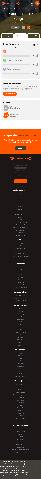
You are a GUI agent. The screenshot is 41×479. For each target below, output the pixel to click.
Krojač (20, 353)
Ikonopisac (20, 442)
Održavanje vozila (20, 381)
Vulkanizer (20, 405)
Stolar (20, 316)
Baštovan (20, 277)
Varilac (20, 212)
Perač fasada (20, 285)
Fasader (20, 199)
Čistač (20, 269)
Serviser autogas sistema (20, 395)
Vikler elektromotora (20, 246)
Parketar (20, 204)
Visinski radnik (20, 282)
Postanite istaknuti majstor (20, 176)
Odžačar (20, 274)
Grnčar (20, 322)
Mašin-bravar (20, 327)
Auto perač (20, 402)
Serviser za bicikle (20, 444)
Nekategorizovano (20, 425)
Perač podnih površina (20, 272)
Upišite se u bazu (20, 170)
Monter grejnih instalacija (20, 298)
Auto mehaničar (20, 392)
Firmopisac (20, 439)
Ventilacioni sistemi (20, 301)
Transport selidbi (20, 431)
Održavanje (20, 263)
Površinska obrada (20, 332)
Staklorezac (20, 319)
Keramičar (21, 206)
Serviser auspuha (20, 418)
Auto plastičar (20, 416)
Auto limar (20, 387)
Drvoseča (20, 280)
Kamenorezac (21, 324)
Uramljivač (20, 337)
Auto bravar (20, 389)
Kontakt (33, 36)
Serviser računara (21, 259)
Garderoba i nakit (20, 350)
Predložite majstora (20, 165)
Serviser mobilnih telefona (20, 256)
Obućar (20, 355)
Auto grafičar (20, 397)
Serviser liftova (20, 248)
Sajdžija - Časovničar (21, 361)
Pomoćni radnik (20, 225)
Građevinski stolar (20, 214)
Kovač (20, 329)
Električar (18, 8)
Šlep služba (20, 408)
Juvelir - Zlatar (20, 363)
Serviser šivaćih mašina (20, 376)
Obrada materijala (20, 305)
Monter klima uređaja (20, 251)
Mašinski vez (20, 366)
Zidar (20, 201)
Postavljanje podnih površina (20, 227)
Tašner (20, 358)
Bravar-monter (20, 235)
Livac (20, 335)
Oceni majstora (10, 94)
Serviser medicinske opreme (20, 450)
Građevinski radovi (20, 190)
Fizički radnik (20, 434)
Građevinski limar (20, 209)
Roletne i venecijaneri (20, 452)
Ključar (21, 308)
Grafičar (20, 436)
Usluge (7, 36)
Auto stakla (20, 413)
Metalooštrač (20, 342)
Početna (6, 8)
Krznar (20, 371)
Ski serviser (20, 447)
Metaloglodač (20, 340)
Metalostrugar (20, 314)
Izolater (20, 217)
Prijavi (20, 148)
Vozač (20, 429)
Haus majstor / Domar (20, 287)
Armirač (20, 233)
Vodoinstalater (20, 295)
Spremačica (20, 267)
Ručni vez (20, 369)
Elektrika (12, 8)
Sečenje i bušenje (20, 230)
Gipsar (20, 196)
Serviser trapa (20, 410)
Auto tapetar (20, 400)
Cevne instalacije (20, 292)
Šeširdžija (20, 374)
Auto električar (20, 384)
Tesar (20, 219)
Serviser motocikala (20, 421)
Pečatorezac (20, 345)
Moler (20, 193)
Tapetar (20, 311)
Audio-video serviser (20, 253)
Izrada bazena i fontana (20, 222)
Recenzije (20, 36)
